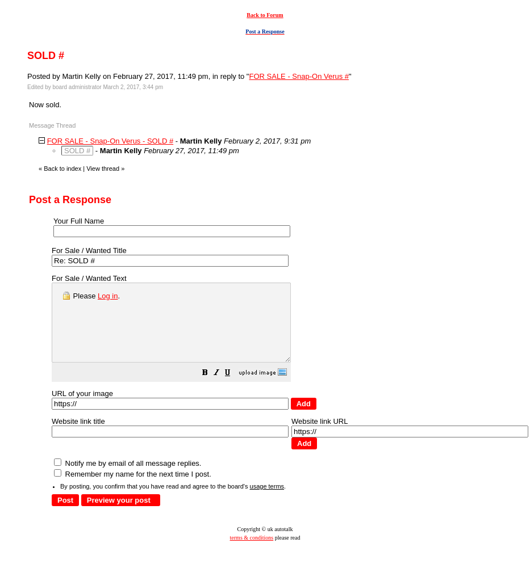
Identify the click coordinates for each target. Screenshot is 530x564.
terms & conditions (252, 553)
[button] (233, 389)
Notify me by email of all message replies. (127, 478)
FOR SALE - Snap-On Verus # (299, 76)
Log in (108, 296)
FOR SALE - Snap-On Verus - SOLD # (110, 141)
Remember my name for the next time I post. (132, 489)
